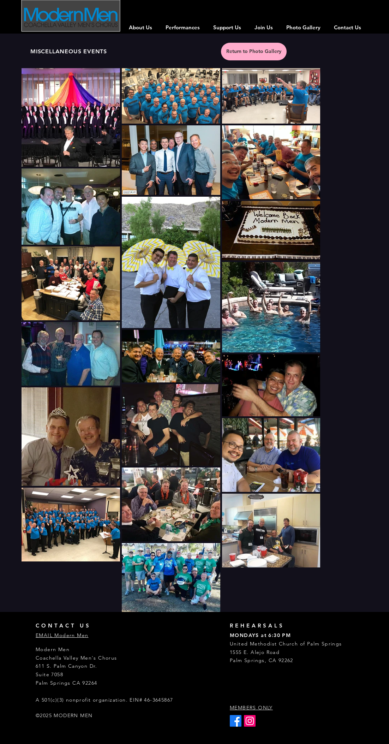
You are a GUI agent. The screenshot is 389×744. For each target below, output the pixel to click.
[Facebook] (235, 721)
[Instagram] (250, 721)
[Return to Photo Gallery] (254, 51)
